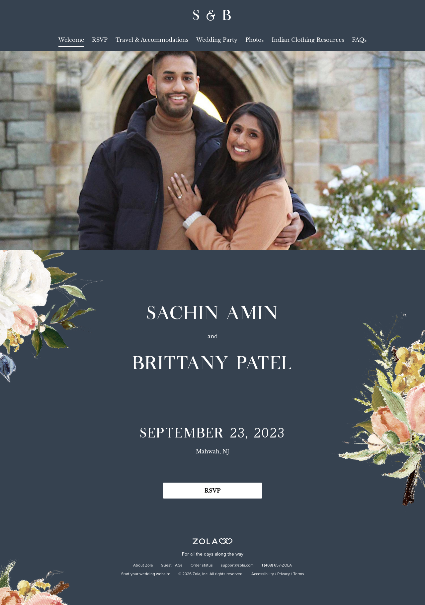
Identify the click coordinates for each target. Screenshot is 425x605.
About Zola (143, 566)
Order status (202, 566)
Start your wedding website (145, 574)
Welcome (71, 39)
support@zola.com (237, 566)
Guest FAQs (172, 566)
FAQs (359, 39)
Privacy (283, 574)
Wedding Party (216, 39)
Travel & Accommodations (152, 39)
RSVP (100, 39)
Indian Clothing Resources (308, 39)
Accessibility (262, 574)
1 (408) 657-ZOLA (277, 566)
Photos (254, 39)
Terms (298, 574)
